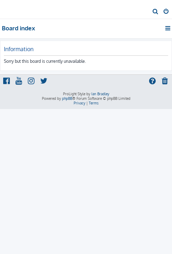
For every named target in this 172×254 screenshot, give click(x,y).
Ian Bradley (100, 94)
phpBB (67, 98)
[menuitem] (155, 12)
